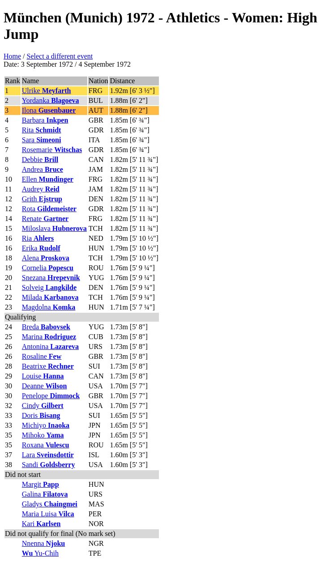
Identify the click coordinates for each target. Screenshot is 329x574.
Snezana (51, 277)
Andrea (42, 169)
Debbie (40, 159)
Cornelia (47, 268)
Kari (41, 523)
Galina (45, 494)
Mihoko (43, 435)
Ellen (47, 179)
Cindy (43, 405)
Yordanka (50, 100)
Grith (42, 199)
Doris (41, 415)
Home (12, 56)
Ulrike (46, 90)
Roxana (45, 445)
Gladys (49, 504)
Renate (45, 218)
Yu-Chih (40, 553)
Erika (41, 248)
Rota (49, 209)
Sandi (48, 464)
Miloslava (54, 228)
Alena (45, 258)
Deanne (44, 386)
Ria (38, 238)
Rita (41, 130)
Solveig (49, 287)
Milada (50, 297)
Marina (49, 336)
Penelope (51, 396)
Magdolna (49, 307)
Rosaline (41, 356)
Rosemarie (52, 149)
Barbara (45, 120)
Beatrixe (48, 366)
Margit (40, 484)
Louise (43, 376)
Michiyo (45, 425)
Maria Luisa (48, 514)
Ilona (49, 110)
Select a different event (60, 56)
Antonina (50, 346)
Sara (41, 140)
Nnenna (43, 543)
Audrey (41, 189)
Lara (48, 455)
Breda (46, 327)
